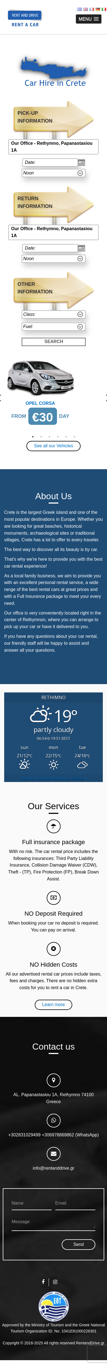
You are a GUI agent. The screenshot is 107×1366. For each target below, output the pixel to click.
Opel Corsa (40, 403)
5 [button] (66, 437)
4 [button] (58, 437)
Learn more (53, 1004)
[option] (53, 394)
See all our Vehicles (53, 445)
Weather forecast (53, 778)
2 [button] (41, 437)
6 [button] (74, 437)
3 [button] (49, 437)
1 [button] (33, 437)
